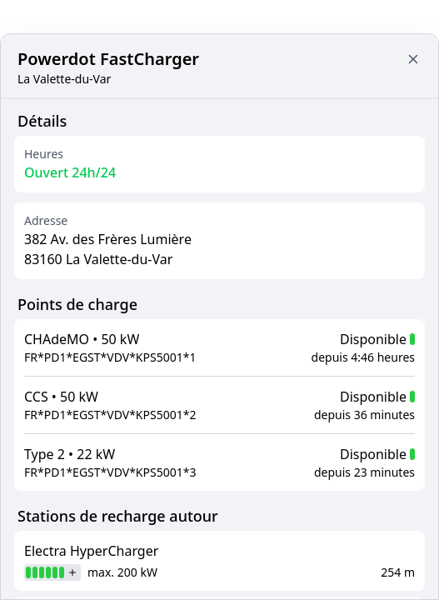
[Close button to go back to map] (413, 59)
